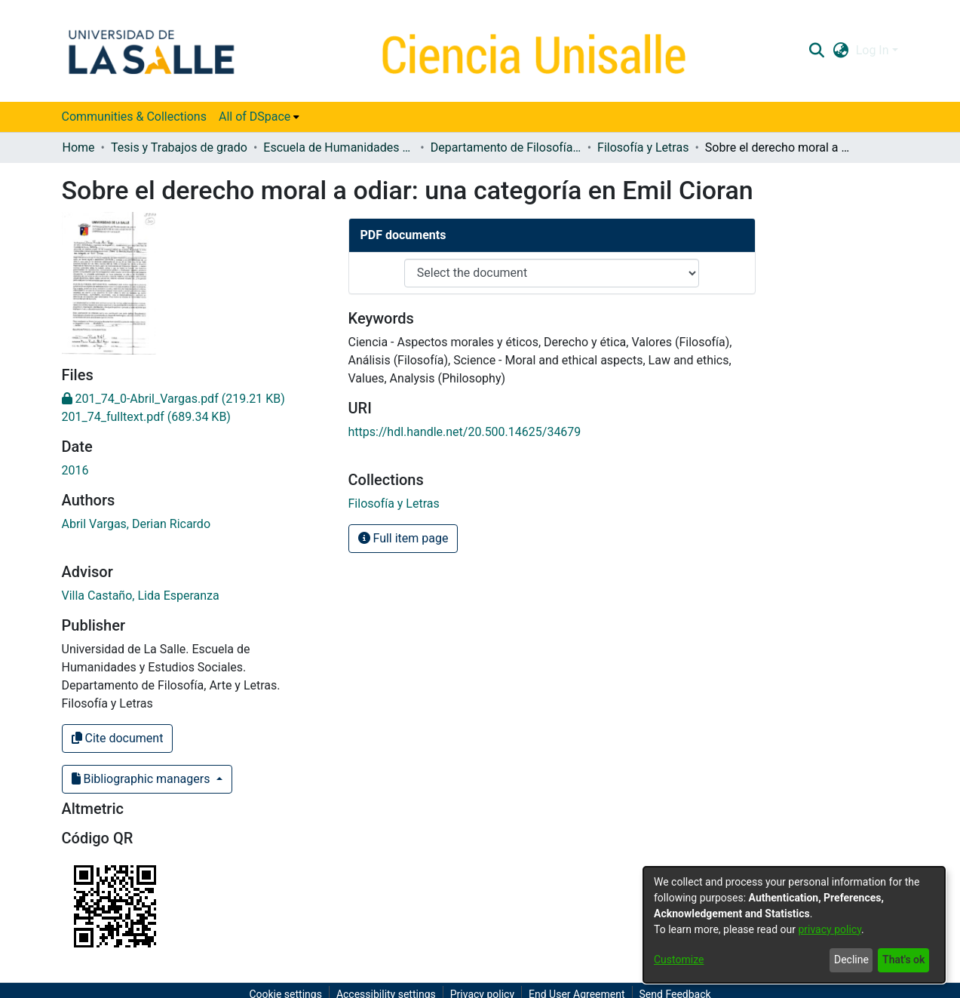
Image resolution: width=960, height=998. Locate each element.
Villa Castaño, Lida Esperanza (140, 595)
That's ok (903, 959)
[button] (817, 50)
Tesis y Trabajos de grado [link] (179, 147)
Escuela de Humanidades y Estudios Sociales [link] (338, 147)
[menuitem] (259, 117)
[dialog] (794, 925)
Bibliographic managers (142, 779)
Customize (679, 959)
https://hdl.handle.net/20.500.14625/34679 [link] (464, 432)
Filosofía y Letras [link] (643, 147)
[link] (173, 399)
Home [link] (79, 147)
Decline (851, 959)
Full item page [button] (403, 538)
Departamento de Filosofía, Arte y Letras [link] (506, 147)
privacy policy (829, 929)
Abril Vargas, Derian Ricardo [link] (136, 524)
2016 (75, 470)
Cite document (118, 738)
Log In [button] (874, 50)
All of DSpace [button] (254, 116)
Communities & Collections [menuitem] (134, 116)
